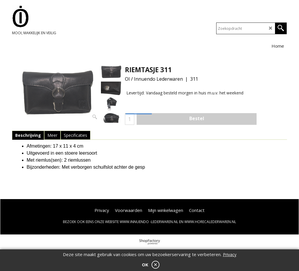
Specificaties (75, 135)
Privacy (229, 254)
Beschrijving (28, 135)
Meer (52, 135)
